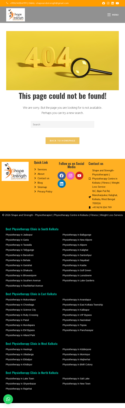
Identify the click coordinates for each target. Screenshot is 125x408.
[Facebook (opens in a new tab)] (103, 3)
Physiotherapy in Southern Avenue (23, 285)
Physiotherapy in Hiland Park (20, 340)
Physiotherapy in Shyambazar (21, 388)
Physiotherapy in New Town (76, 388)
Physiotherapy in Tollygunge (20, 255)
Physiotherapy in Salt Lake (76, 383)
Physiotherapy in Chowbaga (20, 309)
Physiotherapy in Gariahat (19, 270)
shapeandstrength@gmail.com (52, 3)
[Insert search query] (62, 124)
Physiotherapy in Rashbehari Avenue (24, 290)
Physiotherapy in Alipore (74, 249)
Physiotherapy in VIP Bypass (77, 319)
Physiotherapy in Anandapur (76, 304)
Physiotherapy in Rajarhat (19, 393)
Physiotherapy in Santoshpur (77, 260)
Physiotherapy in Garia (17, 244)
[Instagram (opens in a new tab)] (108, 3)
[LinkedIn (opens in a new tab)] (112, 3)
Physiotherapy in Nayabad (75, 265)
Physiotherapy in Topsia (74, 330)
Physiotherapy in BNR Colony (77, 369)
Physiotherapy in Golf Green (76, 275)
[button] (8, 399)
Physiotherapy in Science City (21, 314)
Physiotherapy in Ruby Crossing (22, 319)
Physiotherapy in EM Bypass (20, 335)
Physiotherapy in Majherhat (76, 364)
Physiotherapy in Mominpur (76, 359)
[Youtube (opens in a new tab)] (117, 3)
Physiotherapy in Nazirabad (76, 324)
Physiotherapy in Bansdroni (19, 260)
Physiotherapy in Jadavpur (19, 239)
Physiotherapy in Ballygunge (76, 239)
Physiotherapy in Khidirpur (19, 369)
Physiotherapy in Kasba (74, 270)
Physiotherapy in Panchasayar (77, 335)
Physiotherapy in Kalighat (75, 255)
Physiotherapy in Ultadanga (20, 359)
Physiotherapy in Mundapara (20, 330)
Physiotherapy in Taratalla (19, 249)
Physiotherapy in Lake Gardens (78, 285)
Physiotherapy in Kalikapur (76, 314)
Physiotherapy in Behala (18, 265)
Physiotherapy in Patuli (17, 324)
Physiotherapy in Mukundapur (21, 304)
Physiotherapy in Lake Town (20, 383)
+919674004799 (18, 3)
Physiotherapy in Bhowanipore (21, 280)
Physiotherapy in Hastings (19, 354)
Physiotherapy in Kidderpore (76, 354)
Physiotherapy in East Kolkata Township (82, 309)
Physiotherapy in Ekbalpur (19, 364)
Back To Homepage (62, 141)
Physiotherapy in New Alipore (77, 244)
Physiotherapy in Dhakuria (19, 275)
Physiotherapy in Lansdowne (77, 280)
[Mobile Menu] (113, 14)
